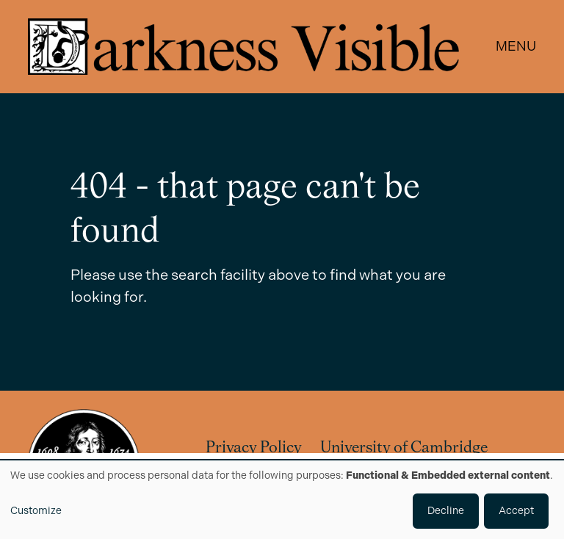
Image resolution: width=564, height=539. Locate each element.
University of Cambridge (404, 448)
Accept (516, 510)
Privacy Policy (254, 448)
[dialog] (282, 499)
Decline (445, 510)
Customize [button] (36, 510)
